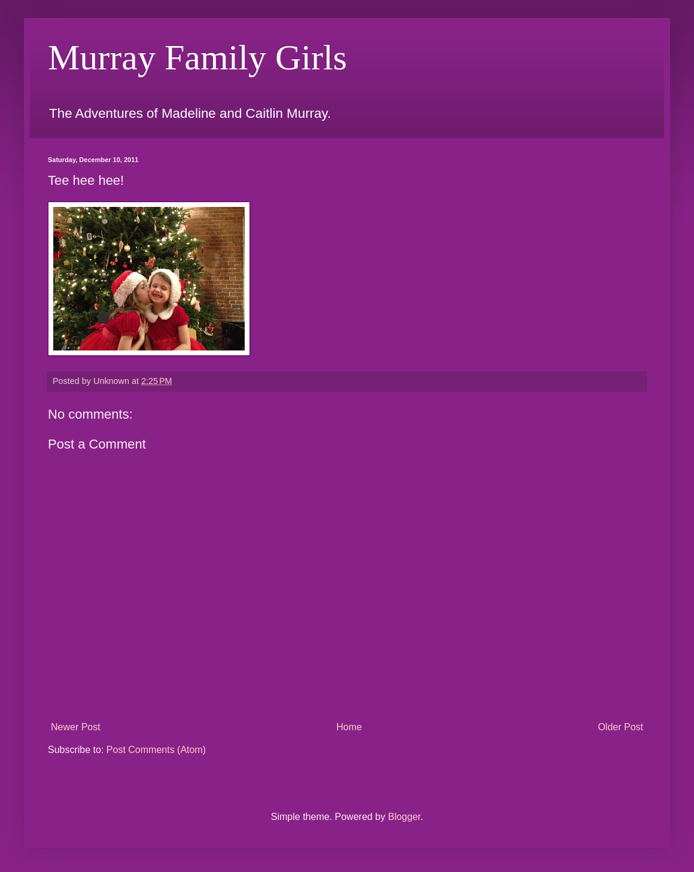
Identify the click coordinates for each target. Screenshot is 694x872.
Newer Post (76, 727)
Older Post (620, 727)
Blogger (404, 817)
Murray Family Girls (197, 57)
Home (349, 727)
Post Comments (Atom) (156, 750)
